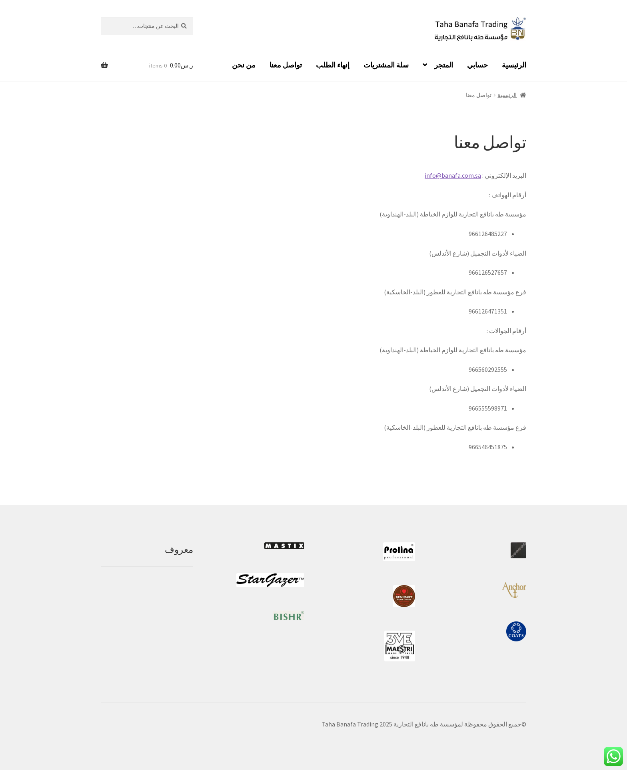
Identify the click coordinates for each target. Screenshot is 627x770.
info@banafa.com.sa (453, 175)
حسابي (477, 64)
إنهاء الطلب (332, 64)
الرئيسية (514, 64)
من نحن (244, 64)
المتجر (443, 64)
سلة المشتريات (386, 64)
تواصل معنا (286, 64)
